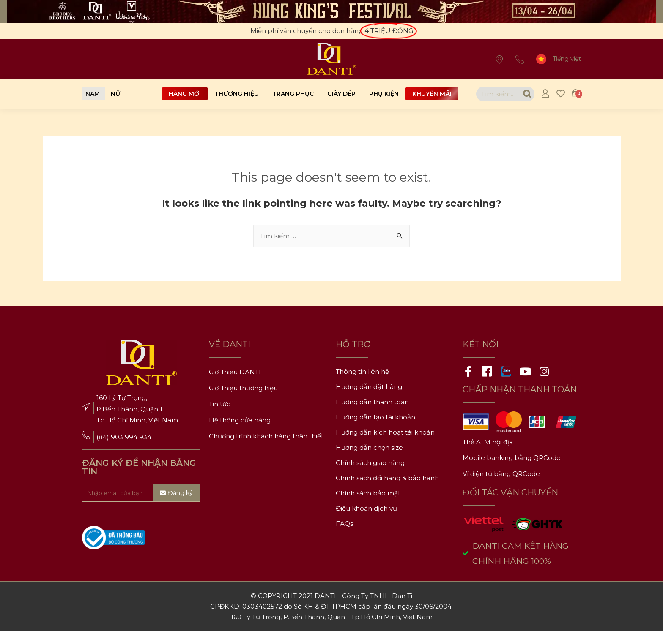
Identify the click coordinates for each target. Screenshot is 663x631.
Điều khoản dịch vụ (366, 508)
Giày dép (341, 94)
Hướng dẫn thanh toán (372, 402)
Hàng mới (185, 94)
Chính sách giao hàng (370, 463)
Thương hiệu (236, 94)
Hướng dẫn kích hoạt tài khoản (385, 432)
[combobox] (498, 94)
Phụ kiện (384, 94)
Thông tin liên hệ (362, 371)
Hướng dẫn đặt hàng (369, 387)
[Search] (527, 94)
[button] (92, 93)
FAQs (344, 523)
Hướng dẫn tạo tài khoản (375, 417)
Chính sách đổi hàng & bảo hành (387, 478)
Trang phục (293, 94)
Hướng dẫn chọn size (369, 447)
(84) (103, 437)
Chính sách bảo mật (368, 493)
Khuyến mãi (432, 94)
